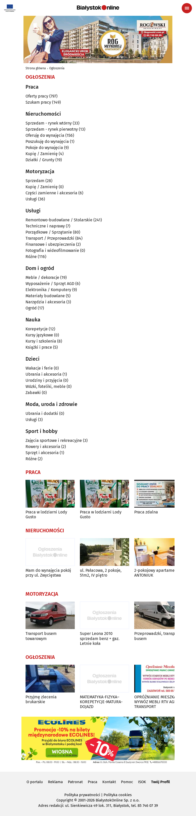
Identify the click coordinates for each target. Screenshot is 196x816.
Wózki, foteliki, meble (46, 386)
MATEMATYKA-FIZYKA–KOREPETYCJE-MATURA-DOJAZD (101, 702)
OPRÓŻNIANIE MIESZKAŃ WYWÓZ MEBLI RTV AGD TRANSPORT (156, 702)
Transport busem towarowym (41, 636)
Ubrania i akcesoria (44, 374)
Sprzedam (35, 180)
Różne (31, 256)
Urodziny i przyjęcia (44, 380)
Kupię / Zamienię (42, 153)
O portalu (35, 782)
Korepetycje (37, 329)
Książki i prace (39, 347)
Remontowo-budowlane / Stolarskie (59, 219)
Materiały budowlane (45, 295)
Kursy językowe (39, 335)
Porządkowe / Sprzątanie (49, 232)
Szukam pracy (38, 102)
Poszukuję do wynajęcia (47, 141)
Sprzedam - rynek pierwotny (52, 129)
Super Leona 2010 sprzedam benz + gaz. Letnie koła (99, 638)
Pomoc (127, 782)
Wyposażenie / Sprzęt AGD (50, 283)
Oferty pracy (37, 96)
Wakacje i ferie (39, 368)
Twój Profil (160, 782)
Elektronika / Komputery (48, 289)
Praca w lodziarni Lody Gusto (46, 514)
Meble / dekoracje (42, 277)
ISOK (142, 782)
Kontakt (109, 782)
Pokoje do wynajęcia (44, 147)
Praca (92, 782)
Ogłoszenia (57, 68)
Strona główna (36, 68)
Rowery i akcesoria (43, 446)
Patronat (75, 782)
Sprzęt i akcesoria (42, 452)
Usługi (31, 199)
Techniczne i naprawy (45, 226)
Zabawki (33, 392)
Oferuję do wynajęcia (45, 135)
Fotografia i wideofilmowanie (52, 250)
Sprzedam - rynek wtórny (49, 123)
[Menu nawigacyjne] (187, 8)
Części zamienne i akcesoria (51, 193)
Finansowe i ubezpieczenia (50, 244)
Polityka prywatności (82, 795)
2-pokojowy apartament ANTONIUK (156, 573)
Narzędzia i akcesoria (45, 302)
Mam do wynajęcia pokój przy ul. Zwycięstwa (48, 573)
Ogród (31, 308)
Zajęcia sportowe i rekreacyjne (54, 440)
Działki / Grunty (40, 159)
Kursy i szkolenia (41, 341)
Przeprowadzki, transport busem (157, 636)
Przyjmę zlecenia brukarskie (41, 699)
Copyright (64, 800)
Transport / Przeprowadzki (50, 238)
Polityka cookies (118, 795)
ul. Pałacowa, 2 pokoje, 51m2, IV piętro (100, 573)
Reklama (55, 782)
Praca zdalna (146, 512)
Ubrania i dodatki (42, 413)
